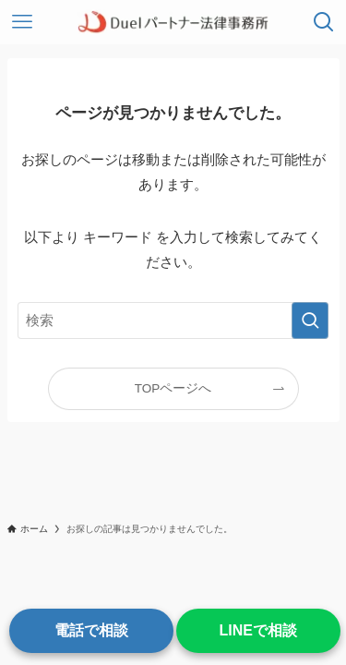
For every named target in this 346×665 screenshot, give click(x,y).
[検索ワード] (173, 320)
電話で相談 (91, 630)
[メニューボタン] (22, 22)
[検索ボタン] (324, 22)
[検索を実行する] (310, 320)
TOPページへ (173, 388)
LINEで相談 (258, 630)
